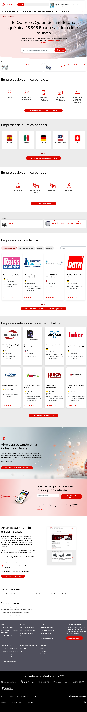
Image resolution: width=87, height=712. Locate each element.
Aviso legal (4, 702)
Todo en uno (43, 657)
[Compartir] (80, 12)
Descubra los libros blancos (9, 648)
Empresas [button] (12, 11)
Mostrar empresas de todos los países (43, 158)
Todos (20, 4)
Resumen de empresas (26, 636)
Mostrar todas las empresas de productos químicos (43, 309)
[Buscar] (47, 5)
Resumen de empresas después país (11, 615)
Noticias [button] (5, 11)
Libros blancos (44, 654)
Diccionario (23, 648)
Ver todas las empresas (43, 203)
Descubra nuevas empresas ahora (17, 468)
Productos (43, 651)
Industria (51, 41)
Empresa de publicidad (13, 576)
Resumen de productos (46, 638)
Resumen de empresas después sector (12, 607)
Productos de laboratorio (47, 630)
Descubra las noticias (7, 627)
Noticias (42, 648)
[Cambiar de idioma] (83, 12)
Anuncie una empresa (26, 633)
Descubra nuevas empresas (28, 630)
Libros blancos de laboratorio (9, 651)
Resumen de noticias (7, 635)
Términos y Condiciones (17, 702)
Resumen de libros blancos (9, 661)
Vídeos (22, 651)
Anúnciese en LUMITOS (7, 697)
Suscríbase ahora (74, 638)
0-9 (3, 593)
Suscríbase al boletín (71, 496)
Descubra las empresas (27, 627)
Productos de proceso (46, 633)
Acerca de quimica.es (37, 697)
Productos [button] (20, 11)
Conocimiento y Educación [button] (46, 11)
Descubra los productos (46, 627)
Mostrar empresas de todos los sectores (43, 110)
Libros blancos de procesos (9, 654)
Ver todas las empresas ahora (43, 415)
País (57, 41)
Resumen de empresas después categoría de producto (16, 609)
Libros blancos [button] (30, 11)
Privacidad (30, 702)
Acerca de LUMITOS (22, 697)
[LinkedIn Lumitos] (85, 702)
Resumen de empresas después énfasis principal (15, 612)
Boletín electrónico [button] (63, 11)
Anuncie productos (45, 636)
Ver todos (42, 509)
